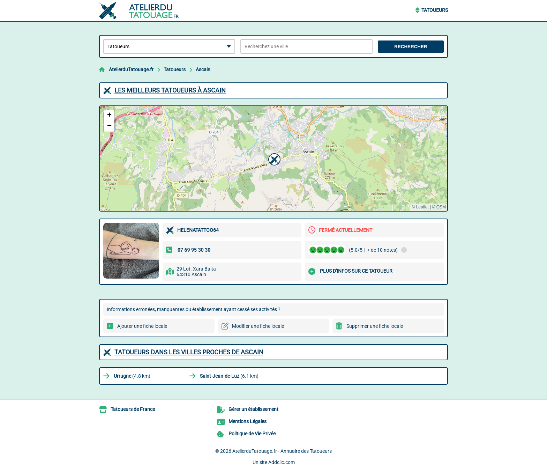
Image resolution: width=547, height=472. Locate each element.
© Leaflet (420, 207)
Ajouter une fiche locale (142, 326)
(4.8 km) (132, 376)
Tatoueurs (434, 10)
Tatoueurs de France (133, 409)
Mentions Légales (247, 421)
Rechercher (410, 46)
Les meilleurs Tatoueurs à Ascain (170, 90)
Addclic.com (281, 462)
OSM (441, 207)
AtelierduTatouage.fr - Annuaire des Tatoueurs (282, 451)
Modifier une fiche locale (258, 326)
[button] (273, 158)
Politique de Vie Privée (252, 433)
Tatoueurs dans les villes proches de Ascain (188, 352)
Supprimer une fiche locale (374, 326)
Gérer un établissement (253, 409)
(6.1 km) (229, 376)
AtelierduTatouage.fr (131, 69)
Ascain (203, 69)
